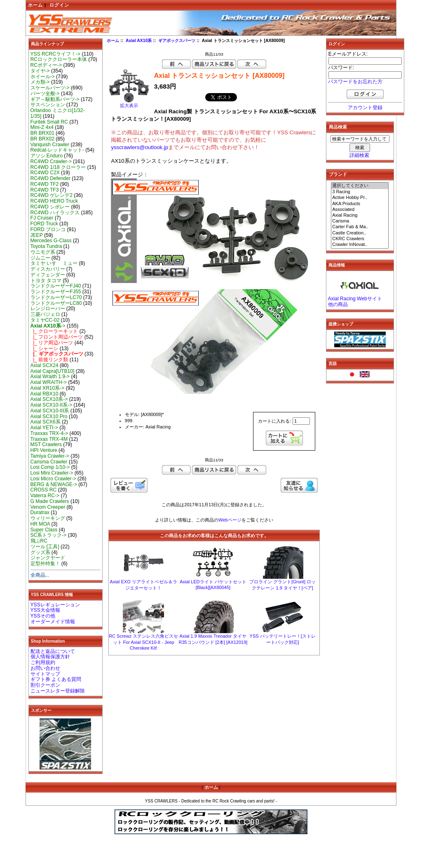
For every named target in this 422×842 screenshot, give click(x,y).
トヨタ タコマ (45, 280)
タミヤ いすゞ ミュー (54, 263)
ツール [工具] (44, 547)
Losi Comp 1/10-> (50, 467)
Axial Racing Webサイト (355, 299)
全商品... (39, 575)
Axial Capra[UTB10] (52, 371)
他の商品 (338, 304)
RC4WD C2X (45, 172)
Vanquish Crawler (50, 144)
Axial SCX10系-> (49, 399)
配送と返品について (52, 651)
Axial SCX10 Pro (49, 416)
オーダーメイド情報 (52, 621)
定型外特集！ (45, 563)
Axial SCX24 (44, 365)
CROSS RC (43, 490)
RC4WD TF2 (44, 184)
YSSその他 (42, 616)
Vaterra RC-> (45, 495)
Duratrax (39, 512)
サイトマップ (45, 674)
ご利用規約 (42, 662)
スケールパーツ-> (50, 88)
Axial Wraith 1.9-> (50, 376)
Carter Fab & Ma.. (359, 227)
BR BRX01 (42, 133)
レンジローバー (47, 308)
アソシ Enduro (46, 156)
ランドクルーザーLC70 (56, 297)
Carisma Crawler (49, 462)
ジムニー (40, 258)
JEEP (36, 235)
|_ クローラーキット (54, 331)
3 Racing (359, 192)
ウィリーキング (47, 518)
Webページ (229, 519)
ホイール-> (42, 77)
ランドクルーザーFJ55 (55, 292)
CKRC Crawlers (359, 239)
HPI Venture (43, 450)
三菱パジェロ (45, 314)
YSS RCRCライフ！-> (55, 54)
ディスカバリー (47, 269)
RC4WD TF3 (44, 190)
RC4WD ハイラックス (55, 212)
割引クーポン (45, 685)
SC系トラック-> (48, 535)
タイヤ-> (40, 71)
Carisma (359, 221)
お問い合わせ (45, 668)
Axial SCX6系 (45, 422)
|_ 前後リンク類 (49, 360)
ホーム (35, 4)
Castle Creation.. (359, 233)
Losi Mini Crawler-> (51, 473)
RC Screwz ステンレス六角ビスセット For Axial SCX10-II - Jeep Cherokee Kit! (143, 642)
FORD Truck (44, 224)
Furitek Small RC (49, 122)
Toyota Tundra (46, 246)
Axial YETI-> (44, 427)
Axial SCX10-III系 (49, 411)
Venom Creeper (48, 507)
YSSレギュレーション (55, 605)
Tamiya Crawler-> (49, 456)
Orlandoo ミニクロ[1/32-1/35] (57, 113)
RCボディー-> (46, 65)
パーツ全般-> (45, 93)
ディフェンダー (47, 275)
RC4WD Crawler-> (51, 161)
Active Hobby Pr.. (359, 198)
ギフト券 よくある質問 (55, 679)
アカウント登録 (365, 107)
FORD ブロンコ (48, 229)
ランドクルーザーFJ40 (55, 286)
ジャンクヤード (47, 558)
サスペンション (47, 105)
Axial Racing (359, 215)
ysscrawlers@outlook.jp (139, 147)
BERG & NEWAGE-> (53, 484)
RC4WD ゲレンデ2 (51, 195)
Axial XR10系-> (47, 388)
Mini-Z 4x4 (42, 127)
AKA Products (359, 204)
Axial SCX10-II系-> (51, 405)
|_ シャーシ (44, 348)
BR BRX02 (42, 139)
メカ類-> (40, 82)
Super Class (44, 530)
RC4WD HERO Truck (54, 201)
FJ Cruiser (42, 218)
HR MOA (40, 524)
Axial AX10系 (139, 40)
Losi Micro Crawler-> (53, 479)
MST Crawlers (46, 444)
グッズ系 (40, 552)
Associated (359, 210)
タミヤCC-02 (45, 320)
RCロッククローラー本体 (58, 59)
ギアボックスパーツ (176, 40)
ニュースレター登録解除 (57, 691)
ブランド (338, 174)
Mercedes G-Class (51, 240)
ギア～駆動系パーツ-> (55, 99)
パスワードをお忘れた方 (355, 81)
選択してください (359, 185)
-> (48, 326)
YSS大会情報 (45, 610)
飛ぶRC (38, 541)
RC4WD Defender (50, 178)
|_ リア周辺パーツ (51, 343)
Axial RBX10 (44, 394)
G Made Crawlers (49, 501)
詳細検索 (359, 155)
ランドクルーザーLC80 (56, 303)
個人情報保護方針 (50, 657)
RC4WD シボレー (50, 207)
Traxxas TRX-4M (49, 439)
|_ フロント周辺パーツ (56, 337)
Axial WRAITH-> (48, 382)
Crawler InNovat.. (359, 245)
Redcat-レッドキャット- (57, 150)
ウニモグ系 (42, 252)
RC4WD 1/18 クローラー (58, 167)
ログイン (59, 4)
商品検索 (338, 126)
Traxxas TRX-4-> (49, 433)
